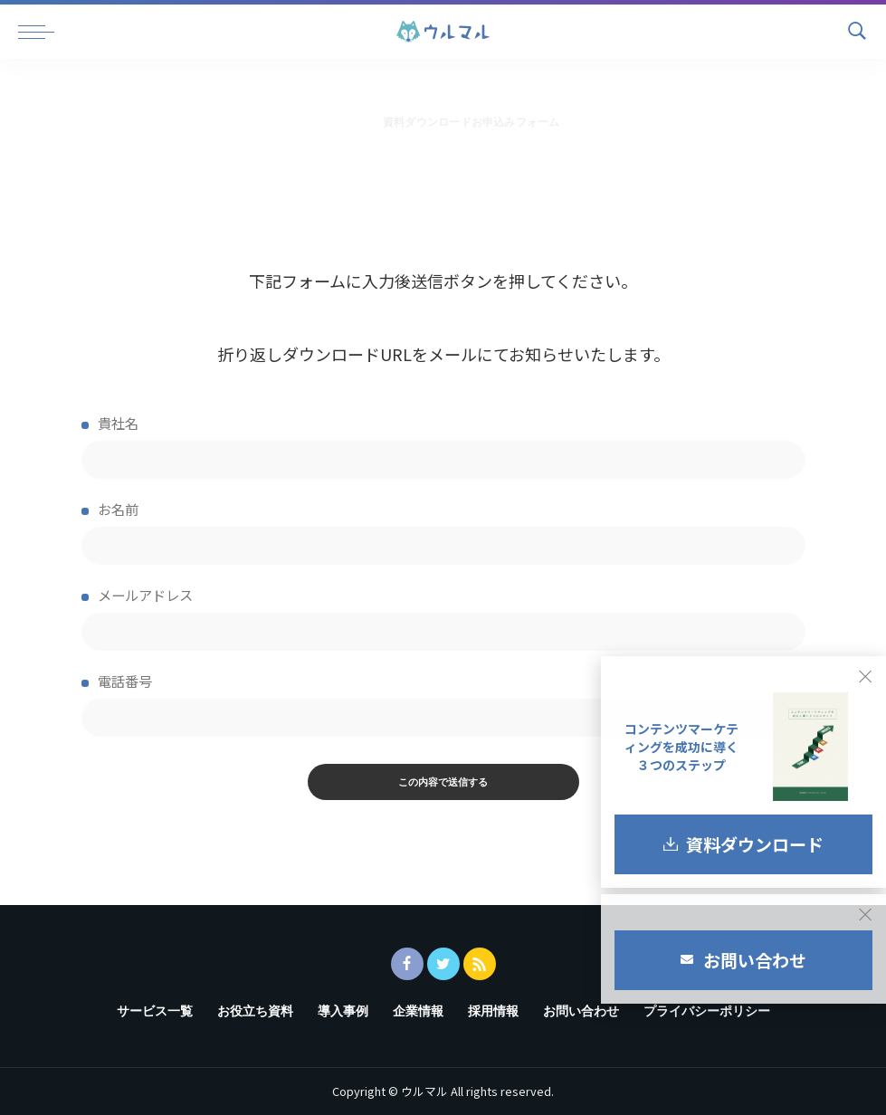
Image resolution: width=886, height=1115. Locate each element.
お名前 (443, 532)
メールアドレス (443, 618)
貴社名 (443, 446)
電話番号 (443, 704)
